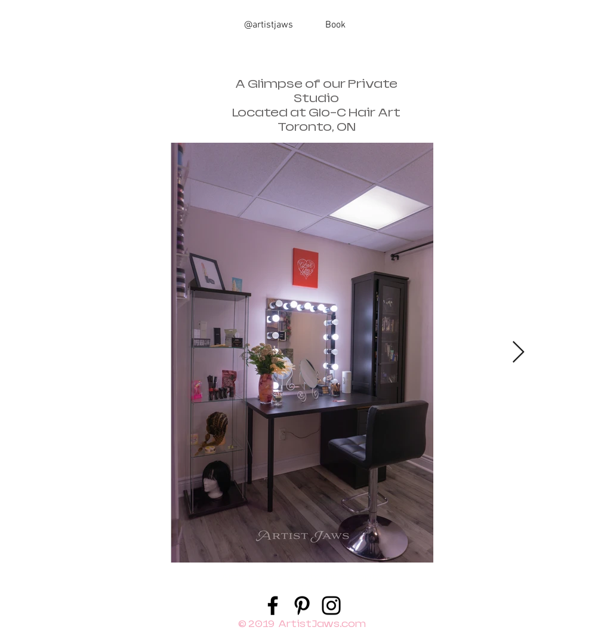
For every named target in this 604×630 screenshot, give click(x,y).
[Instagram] (331, 605)
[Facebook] (272, 605)
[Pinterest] (302, 605)
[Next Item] (518, 352)
